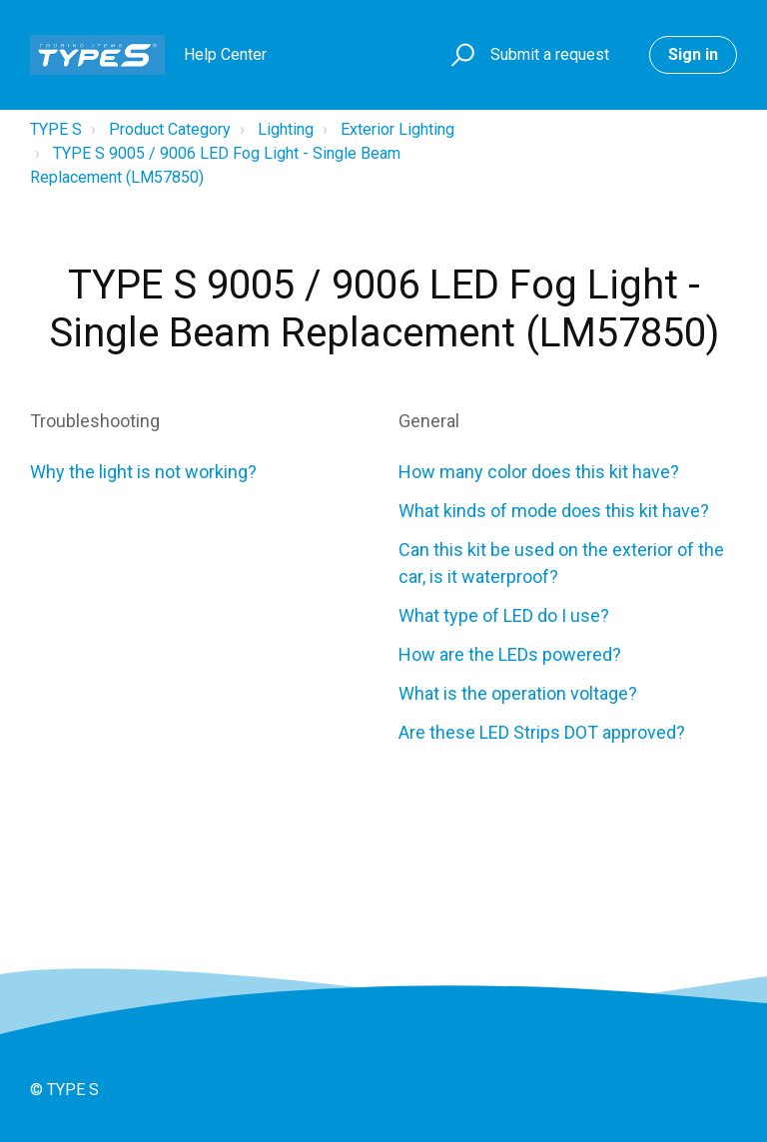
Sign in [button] (693, 54)
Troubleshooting (95, 420)
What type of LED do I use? (503, 615)
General (428, 420)
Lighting (286, 129)
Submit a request (549, 54)
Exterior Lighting (397, 129)
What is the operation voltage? (517, 693)
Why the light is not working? (143, 471)
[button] (459, 55)
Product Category (170, 129)
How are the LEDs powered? (509, 654)
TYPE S (56, 129)
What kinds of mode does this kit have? (553, 510)
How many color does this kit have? (538, 471)
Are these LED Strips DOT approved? (541, 732)
